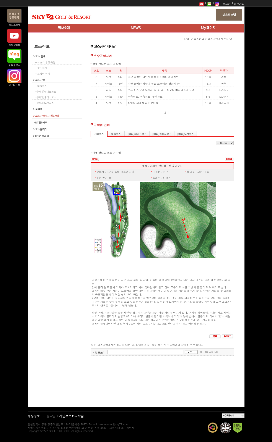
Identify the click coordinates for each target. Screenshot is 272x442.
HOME (187, 38)
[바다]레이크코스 (136, 134)
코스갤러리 (40, 129)
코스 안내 (39, 56)
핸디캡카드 (40, 122)
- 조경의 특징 (42, 73)
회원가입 (239, 3)
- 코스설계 (41, 68)
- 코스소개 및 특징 (45, 62)
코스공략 (39, 80)
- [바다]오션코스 (44, 103)
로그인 (227, 3)
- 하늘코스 (41, 86)
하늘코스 (116, 134)
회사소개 (64, 28)
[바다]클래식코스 (161, 134)
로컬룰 (37, 109)
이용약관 (49, 416)
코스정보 (199, 38)
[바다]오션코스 (185, 134)
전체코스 (99, 134)
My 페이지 (208, 28)
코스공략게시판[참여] (46, 116)
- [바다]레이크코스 (45, 91)
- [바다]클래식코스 (45, 97)
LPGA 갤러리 (41, 136)
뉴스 (136, 28)
